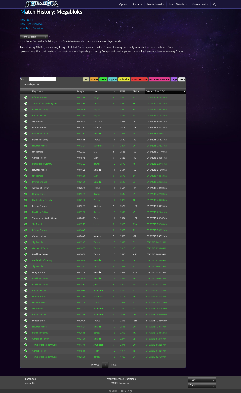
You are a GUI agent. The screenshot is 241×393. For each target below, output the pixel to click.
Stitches (96, 206)
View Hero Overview (31, 23)
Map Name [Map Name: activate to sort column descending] (36, 91)
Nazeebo (97, 127)
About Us (30, 383)
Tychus (96, 139)
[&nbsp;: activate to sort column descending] (25, 91)
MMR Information (120, 383)
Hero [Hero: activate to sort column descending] (95, 91)
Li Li (94, 151)
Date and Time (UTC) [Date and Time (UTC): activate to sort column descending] (153, 91)
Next (113, 364)
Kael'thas (97, 121)
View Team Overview (31, 28)
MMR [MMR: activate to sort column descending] (119, 91)
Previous (94, 364)
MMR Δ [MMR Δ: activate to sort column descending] (132, 91)
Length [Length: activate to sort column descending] (81, 91)
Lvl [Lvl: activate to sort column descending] (110, 91)
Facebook (30, 378)
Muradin (97, 169)
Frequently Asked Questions (120, 378)
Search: (103, 81)
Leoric (96, 157)
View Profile (26, 19)
